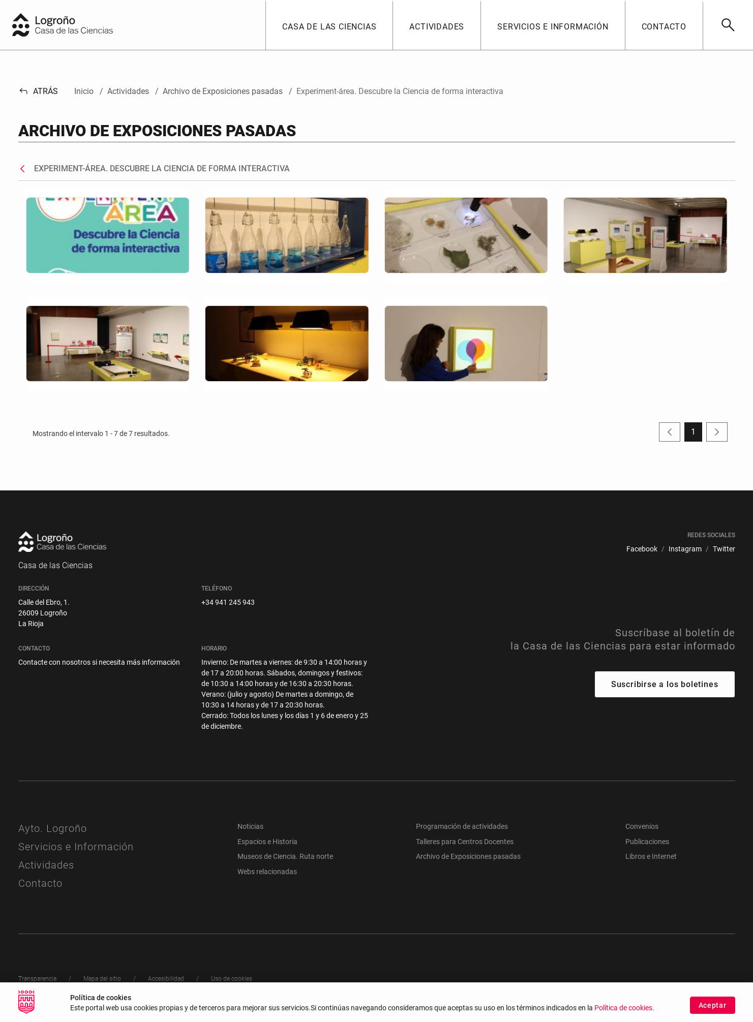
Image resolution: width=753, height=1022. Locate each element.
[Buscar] (728, 25)
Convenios (641, 826)
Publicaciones (647, 842)
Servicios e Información (76, 847)
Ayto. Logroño (52, 828)
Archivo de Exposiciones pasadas (468, 856)
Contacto (40, 883)
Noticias (250, 826)
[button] (329, 25)
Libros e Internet (651, 856)
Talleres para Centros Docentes (465, 842)
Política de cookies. (624, 1010)
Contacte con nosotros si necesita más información (99, 662)
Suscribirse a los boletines (664, 684)
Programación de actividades (462, 826)
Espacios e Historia (267, 842)
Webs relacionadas (267, 872)
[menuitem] (641, 549)
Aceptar (713, 1008)
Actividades (46, 865)
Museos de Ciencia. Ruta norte (285, 856)
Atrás (38, 91)
